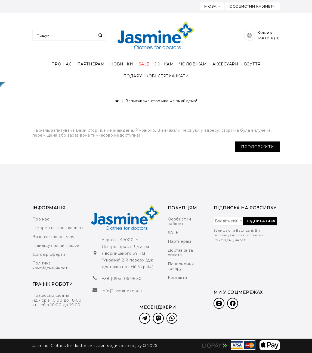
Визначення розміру (53, 236)
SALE (144, 64)
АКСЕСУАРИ (225, 64)
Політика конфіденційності (50, 265)
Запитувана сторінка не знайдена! (161, 101)
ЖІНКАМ (164, 64)
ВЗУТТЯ (252, 64)
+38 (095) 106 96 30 (122, 278)
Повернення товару (181, 266)
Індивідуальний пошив (56, 245)
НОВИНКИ (121, 64)
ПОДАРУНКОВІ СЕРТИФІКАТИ (156, 76)
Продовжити (257, 146)
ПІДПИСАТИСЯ (261, 221)
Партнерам (179, 241)
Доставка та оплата (180, 253)
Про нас (41, 219)
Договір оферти (48, 254)
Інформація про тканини (57, 227)
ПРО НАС (61, 64)
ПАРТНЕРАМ (91, 64)
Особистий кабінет (179, 221)
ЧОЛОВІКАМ (193, 64)
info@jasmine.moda (122, 290)
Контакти (177, 277)
